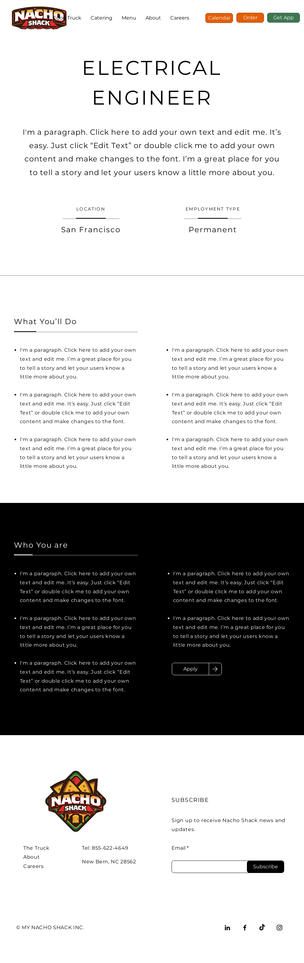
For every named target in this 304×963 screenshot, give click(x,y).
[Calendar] (219, 18)
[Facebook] (244, 927)
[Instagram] (279, 927)
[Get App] (283, 18)
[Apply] (190, 669)
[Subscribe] (265, 867)
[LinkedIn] (227, 927)
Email (179, 848)
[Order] (250, 18)
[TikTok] (262, 927)
